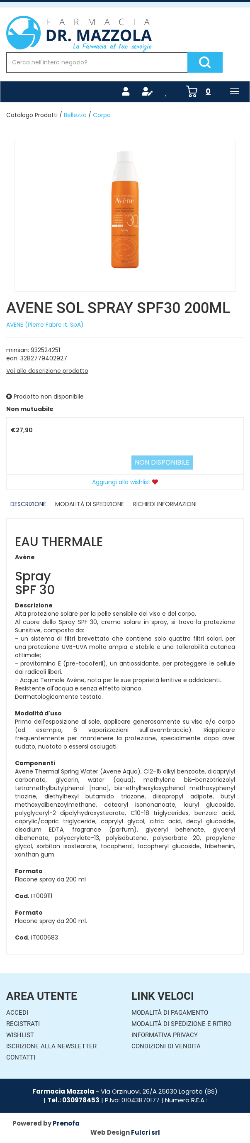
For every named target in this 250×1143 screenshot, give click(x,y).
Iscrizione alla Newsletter (51, 1046)
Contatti (20, 1057)
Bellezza (75, 115)
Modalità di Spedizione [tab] (89, 504)
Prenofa (66, 1123)
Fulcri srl (145, 1132)
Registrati (23, 1024)
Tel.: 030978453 (73, 1100)
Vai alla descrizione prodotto (47, 371)
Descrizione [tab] (28, 504)
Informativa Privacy (164, 1035)
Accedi (17, 1012)
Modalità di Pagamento (169, 1012)
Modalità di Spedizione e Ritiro (181, 1024)
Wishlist (20, 1035)
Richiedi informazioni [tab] (165, 504)
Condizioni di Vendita (166, 1046)
